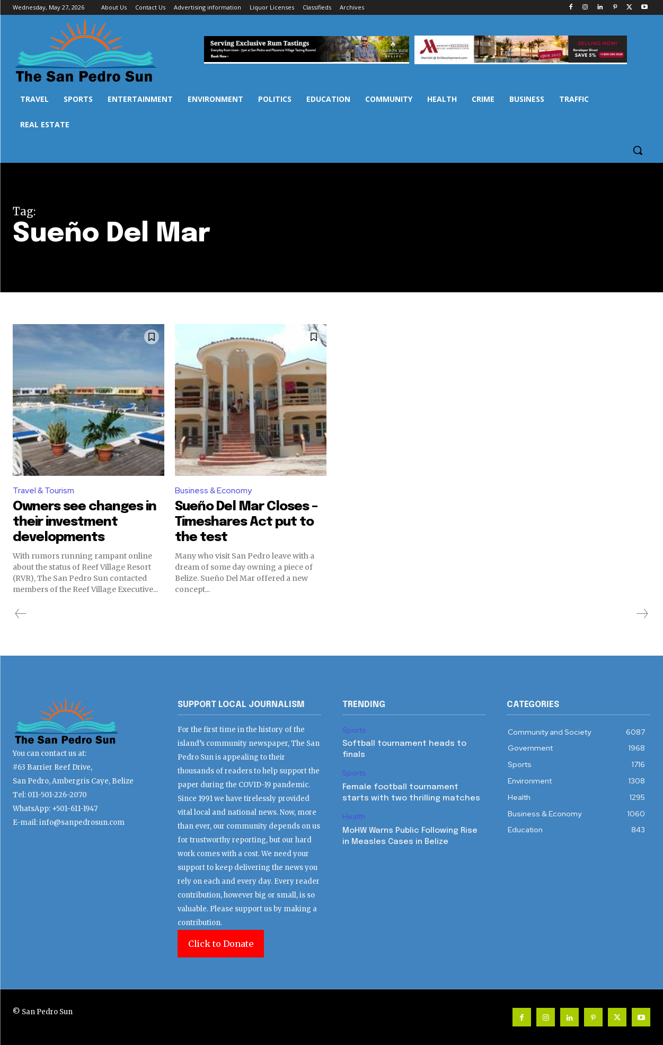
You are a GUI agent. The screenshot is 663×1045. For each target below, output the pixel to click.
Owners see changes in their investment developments (82, 522)
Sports (354, 730)
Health (353, 816)
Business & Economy (214, 491)
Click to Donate (220, 943)
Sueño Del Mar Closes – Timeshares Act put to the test (247, 522)
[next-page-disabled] (641, 614)
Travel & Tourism (44, 491)
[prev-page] (21, 614)
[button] (637, 150)
